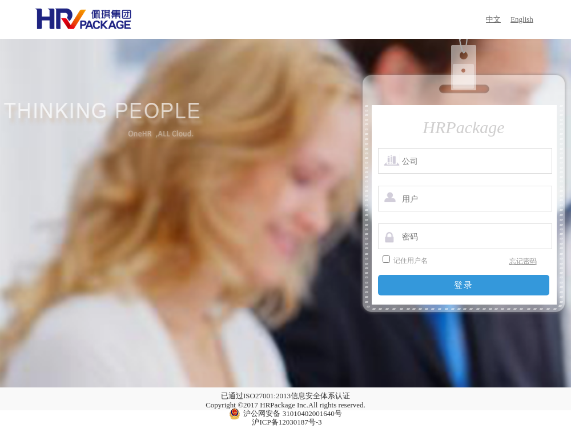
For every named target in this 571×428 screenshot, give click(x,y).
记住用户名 (410, 261)
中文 (493, 19)
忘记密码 (523, 261)
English (521, 19)
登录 (463, 285)
